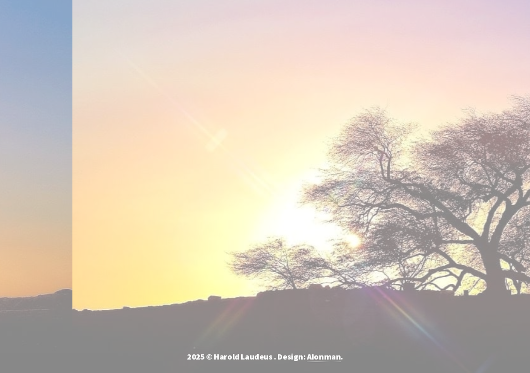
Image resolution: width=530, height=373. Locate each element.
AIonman (324, 356)
